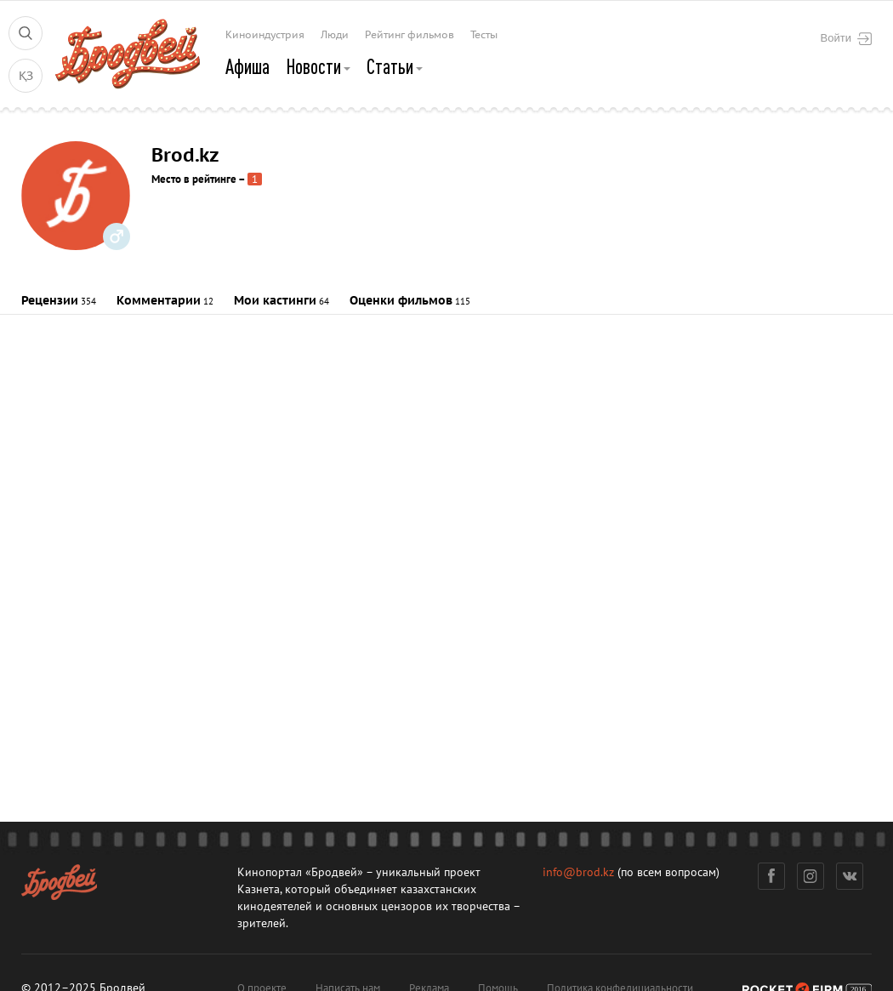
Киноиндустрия (264, 35)
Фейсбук (771, 876)
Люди (335, 35)
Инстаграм (811, 876)
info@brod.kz (578, 872)
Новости (318, 66)
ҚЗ (26, 76)
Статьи (395, 66)
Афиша (247, 66)
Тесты (484, 35)
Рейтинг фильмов (409, 35)
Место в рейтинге (193, 179)
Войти (846, 38)
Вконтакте (850, 876)
